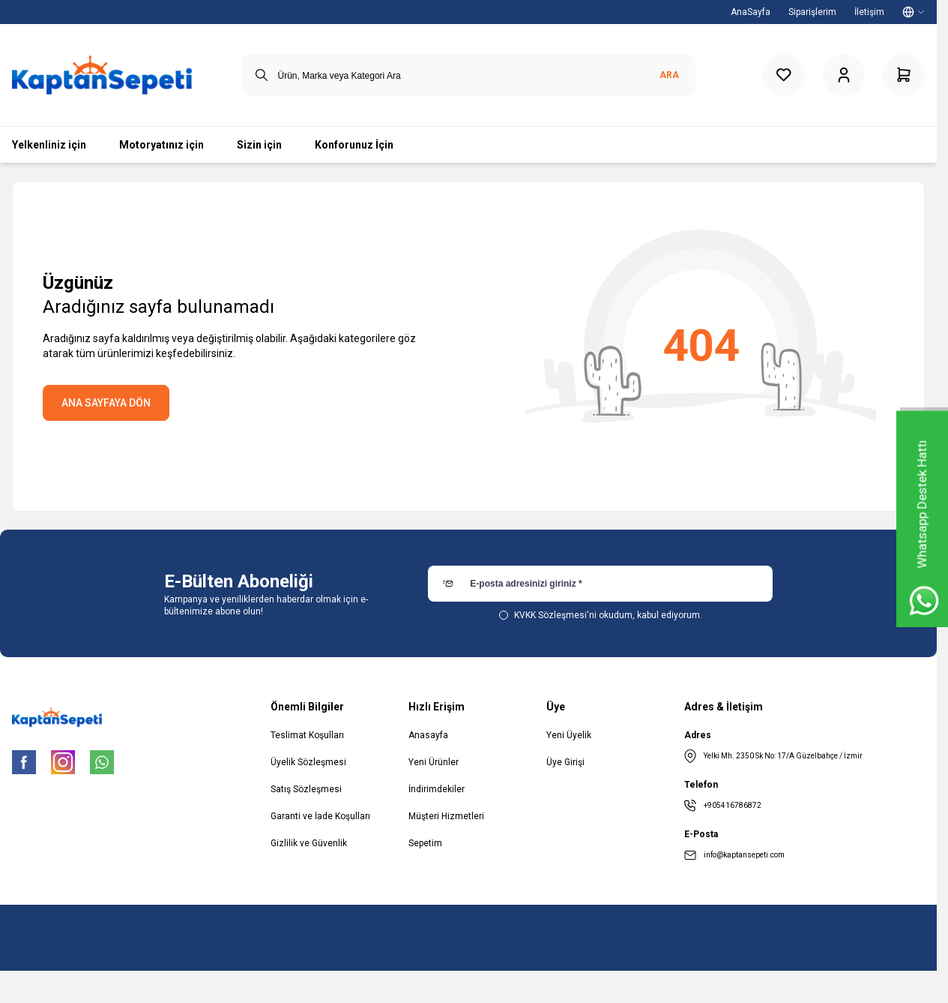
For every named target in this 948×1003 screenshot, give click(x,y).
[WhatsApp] (102, 762)
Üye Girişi (565, 762)
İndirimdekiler (436, 789)
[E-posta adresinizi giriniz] (600, 584)
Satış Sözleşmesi (306, 789)
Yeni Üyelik (568, 735)
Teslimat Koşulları (307, 735)
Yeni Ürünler (433, 762)
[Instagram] (63, 762)
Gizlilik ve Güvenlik (309, 843)
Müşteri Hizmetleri (446, 816)
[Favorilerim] (784, 75)
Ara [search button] (669, 75)
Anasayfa (428, 735)
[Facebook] (24, 762)
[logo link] (102, 75)
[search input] (468, 75)
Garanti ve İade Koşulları (320, 816)
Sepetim (425, 843)
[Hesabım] (844, 75)
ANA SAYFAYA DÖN (106, 403)
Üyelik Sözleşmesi (308, 762)
